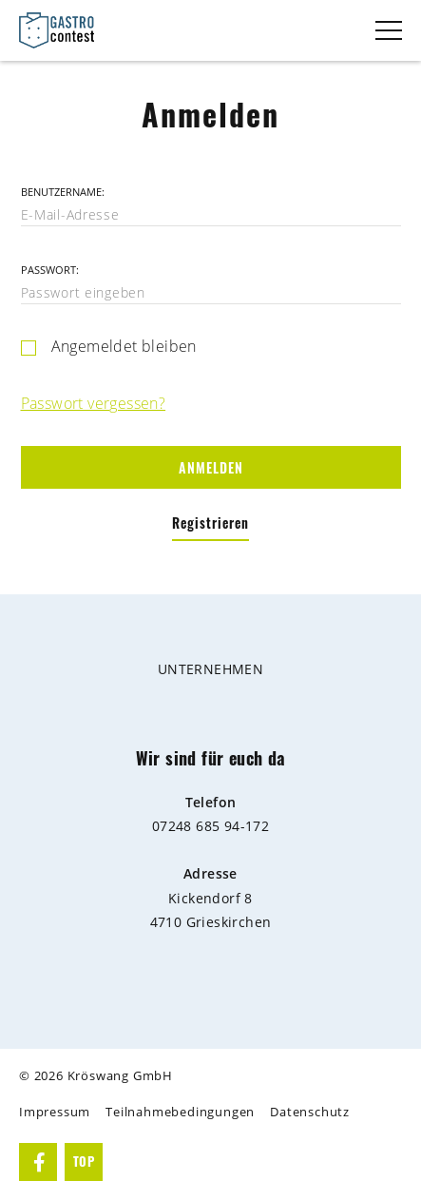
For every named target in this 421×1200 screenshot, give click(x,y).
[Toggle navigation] (388, 30)
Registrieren (210, 523)
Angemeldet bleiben (124, 347)
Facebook (39, 1161)
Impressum (54, 1112)
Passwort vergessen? (93, 403)
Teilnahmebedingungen (180, 1112)
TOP (83, 1161)
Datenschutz (310, 1112)
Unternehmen (210, 669)
